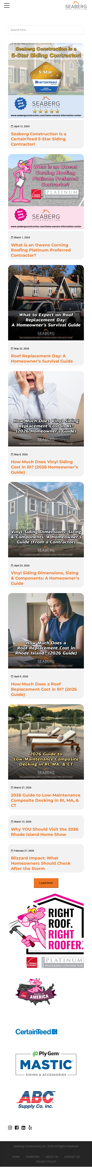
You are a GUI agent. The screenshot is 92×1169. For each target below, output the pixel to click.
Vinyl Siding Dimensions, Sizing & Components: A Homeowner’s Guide (45, 579)
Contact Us (72, 1159)
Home (16, 1159)
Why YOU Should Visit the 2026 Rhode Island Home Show (44, 834)
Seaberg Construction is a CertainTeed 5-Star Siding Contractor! (38, 139)
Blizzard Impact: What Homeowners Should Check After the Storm (41, 865)
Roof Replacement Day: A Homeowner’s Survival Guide (42, 359)
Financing (33, 1159)
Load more (46, 885)
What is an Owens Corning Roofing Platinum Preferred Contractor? (41, 250)
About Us (52, 1159)
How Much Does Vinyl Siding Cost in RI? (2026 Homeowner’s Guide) (44, 468)
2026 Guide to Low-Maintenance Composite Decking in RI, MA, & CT (45, 802)
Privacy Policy (46, 1163)
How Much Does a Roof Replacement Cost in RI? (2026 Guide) (44, 690)
